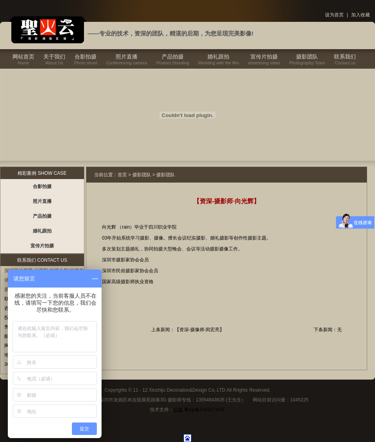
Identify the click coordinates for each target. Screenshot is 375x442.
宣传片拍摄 (264, 56)
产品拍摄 (173, 56)
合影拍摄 (85, 56)
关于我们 (54, 56)
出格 (178, 409)
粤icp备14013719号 (204, 409)
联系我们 (345, 56)
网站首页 (23, 56)
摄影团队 (307, 56)
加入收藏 (360, 15)
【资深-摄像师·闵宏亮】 (199, 329)
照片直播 (127, 56)
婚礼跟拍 (218, 56)
